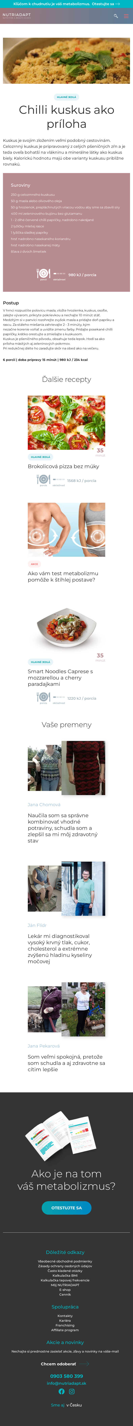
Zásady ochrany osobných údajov (65, 1266)
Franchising (65, 1325)
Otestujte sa (105, 4)
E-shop (65, 1290)
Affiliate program (65, 1330)
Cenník (65, 1294)
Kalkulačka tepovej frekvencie (65, 1280)
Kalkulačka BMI (65, 1275)
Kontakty (65, 1316)
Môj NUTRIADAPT (65, 1285)
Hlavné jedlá (66, 97)
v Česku (74, 1405)
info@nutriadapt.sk (66, 1383)
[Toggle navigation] (126, 16)
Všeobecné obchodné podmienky (65, 1261)
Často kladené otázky (65, 1271)
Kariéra (65, 1320)
